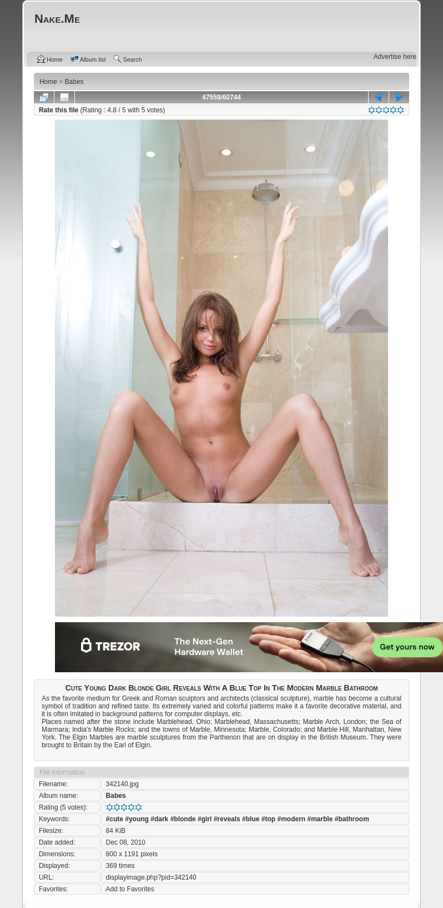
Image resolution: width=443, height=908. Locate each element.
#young (137, 819)
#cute (114, 819)
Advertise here (395, 57)
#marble (320, 819)
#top (268, 819)
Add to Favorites (130, 889)
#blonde (183, 819)
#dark (159, 819)
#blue (250, 819)
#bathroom (352, 819)
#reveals (227, 819)
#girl (205, 819)
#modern (291, 819)
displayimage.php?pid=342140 (151, 877)
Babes (116, 796)
